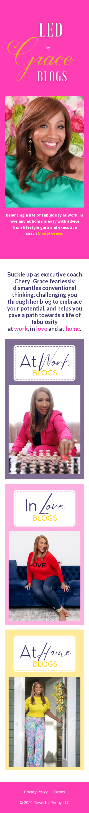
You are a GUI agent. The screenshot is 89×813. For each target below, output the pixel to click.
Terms (59, 792)
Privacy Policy (36, 792)
